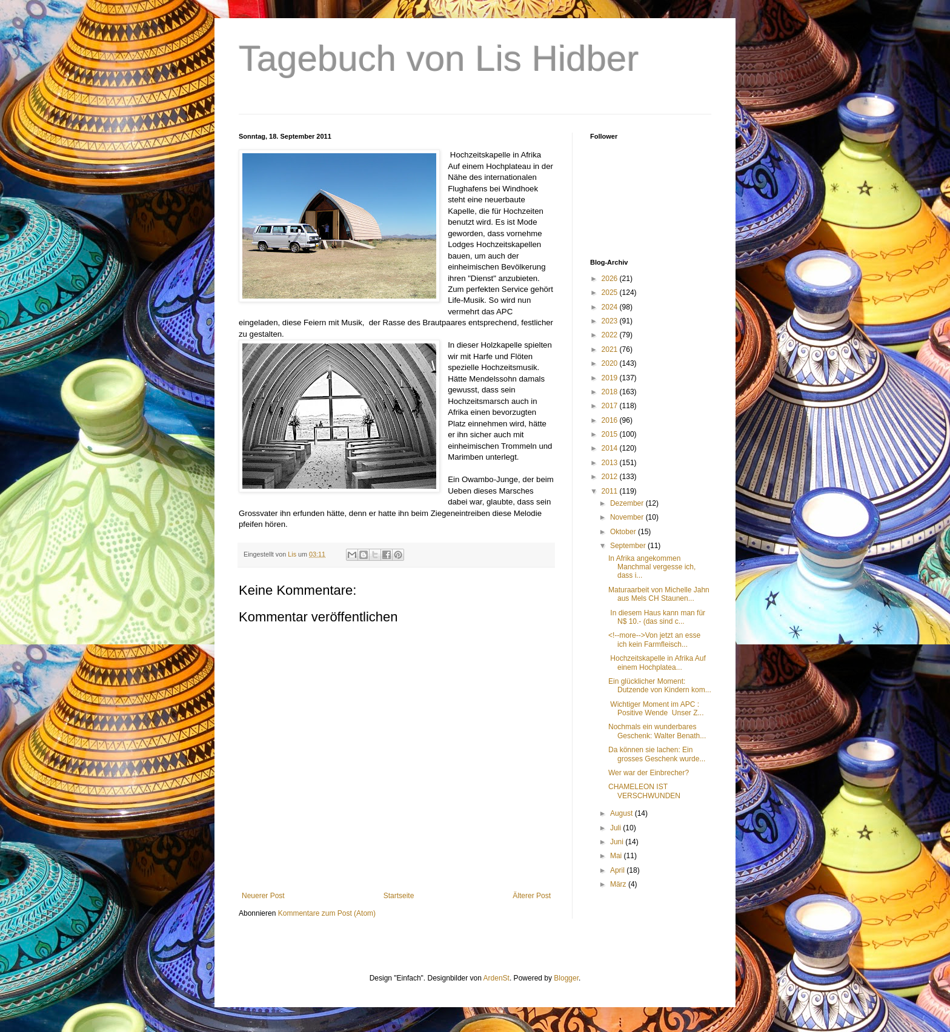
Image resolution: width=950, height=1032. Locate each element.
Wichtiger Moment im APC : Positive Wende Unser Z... (656, 708)
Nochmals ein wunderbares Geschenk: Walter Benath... (657, 731)
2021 (611, 349)
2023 (611, 321)
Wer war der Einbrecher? (648, 773)
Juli (616, 828)
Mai (617, 856)
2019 (611, 378)
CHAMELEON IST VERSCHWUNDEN (644, 790)
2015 (611, 434)
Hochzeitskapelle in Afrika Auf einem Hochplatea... (657, 662)
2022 (611, 335)
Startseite (399, 895)
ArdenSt (496, 978)
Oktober (624, 532)
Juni (617, 842)
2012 (611, 476)
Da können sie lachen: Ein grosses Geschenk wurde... (656, 754)
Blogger (566, 978)
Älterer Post (532, 895)
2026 (611, 278)
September (629, 545)
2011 (611, 491)
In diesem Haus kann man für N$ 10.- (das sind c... (656, 617)
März (619, 884)
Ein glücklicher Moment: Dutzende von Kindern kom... (659, 685)
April (618, 870)
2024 (611, 307)
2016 (611, 420)
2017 (611, 406)
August (622, 813)
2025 (611, 292)
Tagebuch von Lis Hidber (439, 58)
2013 (611, 462)
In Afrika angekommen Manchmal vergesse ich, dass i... (652, 567)
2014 (611, 448)
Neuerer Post (263, 895)
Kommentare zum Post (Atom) (327, 913)
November (628, 517)
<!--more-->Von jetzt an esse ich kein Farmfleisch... (654, 639)
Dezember (628, 503)
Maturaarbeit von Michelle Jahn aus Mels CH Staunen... (658, 594)
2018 (611, 392)
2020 (611, 363)
